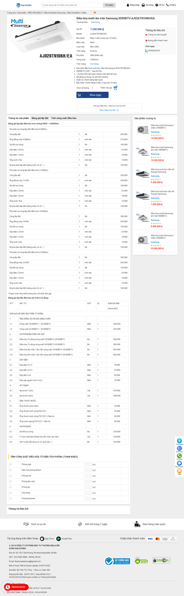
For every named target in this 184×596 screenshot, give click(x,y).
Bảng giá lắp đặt (40, 118)
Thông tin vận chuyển (156, 34)
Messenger (179, 464)
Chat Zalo (179, 449)
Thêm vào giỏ (108, 88)
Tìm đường (179, 441)
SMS (179, 471)
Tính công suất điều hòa (63, 118)
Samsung (155, 132)
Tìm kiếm (109, 5)
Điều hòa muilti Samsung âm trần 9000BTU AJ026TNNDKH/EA (162, 216)
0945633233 (152, 50)
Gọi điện (179, 456)
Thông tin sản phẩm (18, 118)
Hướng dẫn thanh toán (156, 40)
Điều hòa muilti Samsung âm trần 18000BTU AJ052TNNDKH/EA (162, 150)
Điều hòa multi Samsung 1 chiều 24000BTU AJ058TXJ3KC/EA (162, 128)
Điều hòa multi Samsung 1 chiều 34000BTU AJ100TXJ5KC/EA (162, 238)
